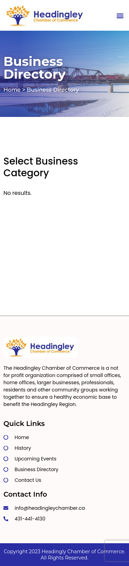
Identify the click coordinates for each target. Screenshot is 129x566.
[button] (120, 15)
